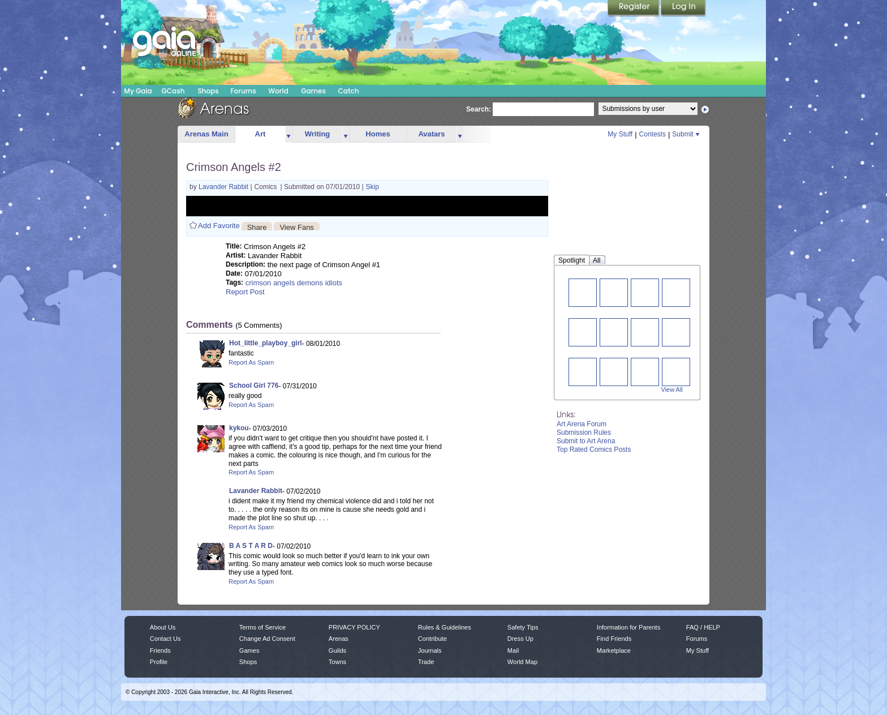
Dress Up (520, 638)
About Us (162, 627)
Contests (652, 134)
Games (313, 91)
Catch (348, 91)
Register (634, 8)
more (288, 134)
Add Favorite (219, 225)
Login (683, 8)
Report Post (245, 292)
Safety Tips (523, 627)
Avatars (431, 134)
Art (260, 134)
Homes (377, 134)
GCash (173, 91)
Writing (317, 134)
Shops (207, 91)
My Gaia (138, 91)
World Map (522, 661)
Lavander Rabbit (224, 187)
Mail (513, 650)
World (278, 91)
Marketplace (614, 650)
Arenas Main (206, 134)
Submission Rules (584, 432)
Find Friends (614, 638)
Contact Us (165, 638)
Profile (158, 661)
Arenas (338, 638)
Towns (337, 661)
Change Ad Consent (267, 638)
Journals (430, 650)
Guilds (337, 650)
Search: (478, 109)
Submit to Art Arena (586, 441)
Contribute (432, 638)
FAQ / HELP (703, 627)
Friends (160, 650)
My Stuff (620, 134)
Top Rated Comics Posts (594, 449)
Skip (372, 187)
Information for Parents (628, 627)
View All (672, 389)
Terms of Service (262, 627)
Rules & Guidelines (444, 627)
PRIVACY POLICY (354, 627)
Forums (243, 91)
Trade (426, 661)
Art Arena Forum (581, 424)
